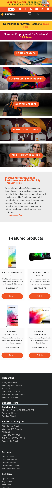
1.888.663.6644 (18, 394)
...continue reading (13, 215)
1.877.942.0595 (18, 438)
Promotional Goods (10, 465)
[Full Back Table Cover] (40, 257)
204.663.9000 (14, 391)
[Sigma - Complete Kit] (12, 257)
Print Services (8, 456)
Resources (6, 484)
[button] (47, 13)
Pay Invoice (7, 481)
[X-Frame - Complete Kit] (12, 315)
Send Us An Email (10, 397)
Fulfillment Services (11, 468)
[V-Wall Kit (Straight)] (40, 315)
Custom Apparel (9, 462)
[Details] (12, 296)
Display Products (9, 459)
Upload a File (8, 478)
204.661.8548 (14, 435)
